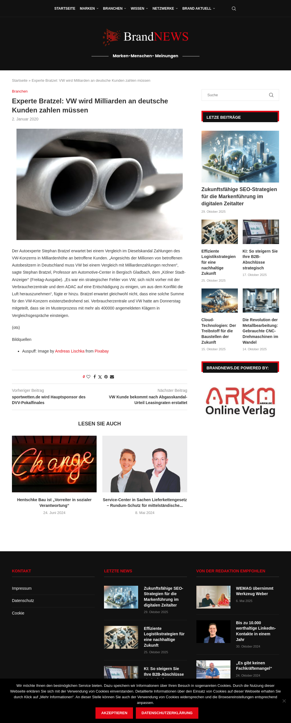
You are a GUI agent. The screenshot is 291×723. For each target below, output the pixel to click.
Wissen (137, 9)
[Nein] (284, 701)
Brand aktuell (196, 9)
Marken (87, 9)
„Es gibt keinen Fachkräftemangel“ (254, 666)
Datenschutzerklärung (167, 713)
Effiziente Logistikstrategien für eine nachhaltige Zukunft (218, 262)
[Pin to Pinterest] (106, 376)
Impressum (22, 588)
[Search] (234, 8)
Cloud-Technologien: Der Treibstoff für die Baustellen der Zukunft (218, 331)
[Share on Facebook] (94, 376)
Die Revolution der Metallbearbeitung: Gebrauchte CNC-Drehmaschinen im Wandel (260, 331)
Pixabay (102, 351)
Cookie (18, 613)
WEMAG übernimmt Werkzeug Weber (254, 591)
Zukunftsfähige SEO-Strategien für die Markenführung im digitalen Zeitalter (239, 196)
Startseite (64, 9)
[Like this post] (88, 376)
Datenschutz (23, 600)
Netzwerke (163, 9)
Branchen (113, 9)
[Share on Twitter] (100, 376)
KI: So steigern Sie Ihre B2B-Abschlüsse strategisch (260, 259)
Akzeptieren (114, 713)
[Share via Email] (112, 376)
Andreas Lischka (70, 351)
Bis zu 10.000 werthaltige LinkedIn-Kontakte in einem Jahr (256, 631)
